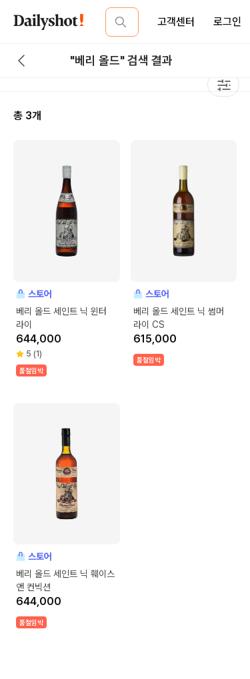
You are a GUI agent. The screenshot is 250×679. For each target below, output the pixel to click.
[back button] (21, 60)
